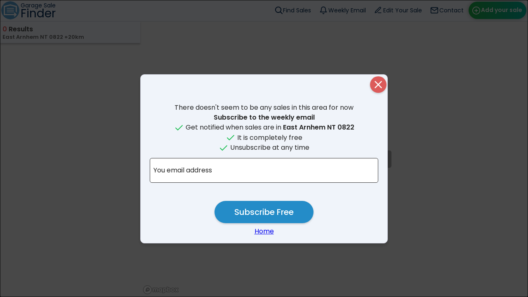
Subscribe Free (264, 212)
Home (264, 231)
